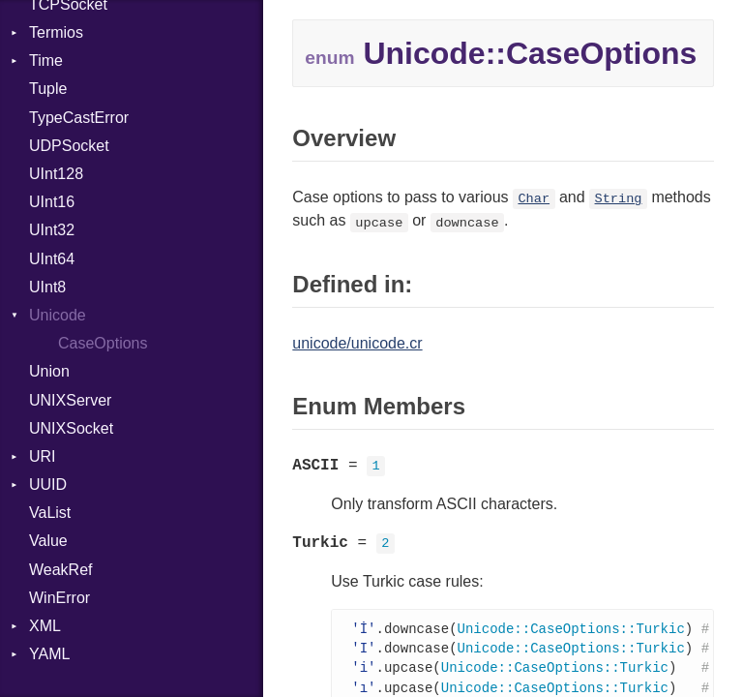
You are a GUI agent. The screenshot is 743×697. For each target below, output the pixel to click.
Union (49, 371)
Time (46, 60)
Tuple (48, 88)
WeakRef (61, 569)
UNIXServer (70, 400)
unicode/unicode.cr (357, 343)
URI (42, 456)
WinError (59, 598)
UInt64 (51, 259)
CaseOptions (103, 343)
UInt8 (47, 287)
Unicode (57, 315)
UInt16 (51, 202)
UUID (48, 484)
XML (45, 626)
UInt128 (56, 174)
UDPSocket (69, 145)
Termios (56, 32)
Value (48, 540)
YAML (49, 654)
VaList (50, 512)
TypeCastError (79, 117)
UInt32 (51, 230)
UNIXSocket (71, 428)
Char (534, 199)
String (618, 199)
